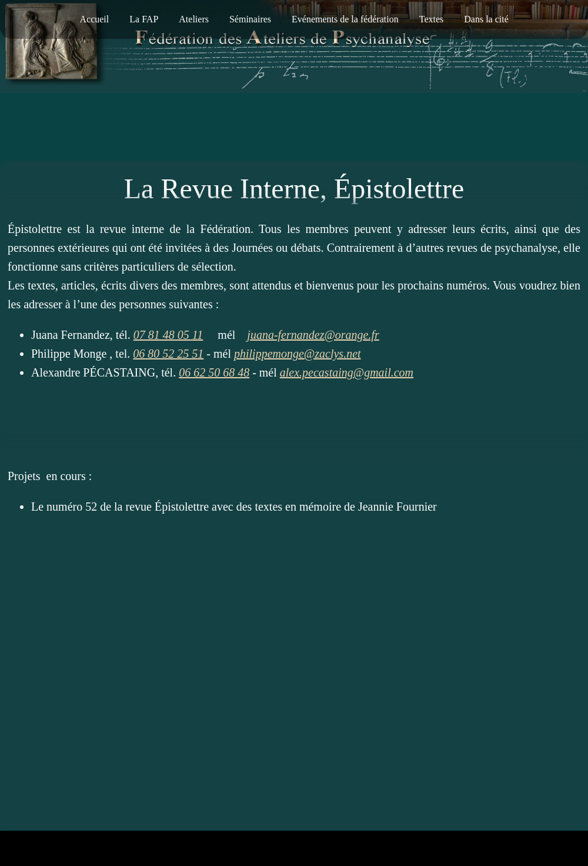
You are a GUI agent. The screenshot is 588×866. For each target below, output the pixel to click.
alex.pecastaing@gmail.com (346, 372)
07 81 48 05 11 (168, 334)
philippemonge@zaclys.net (297, 353)
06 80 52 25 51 (168, 353)
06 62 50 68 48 (214, 372)
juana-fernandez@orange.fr (313, 334)
